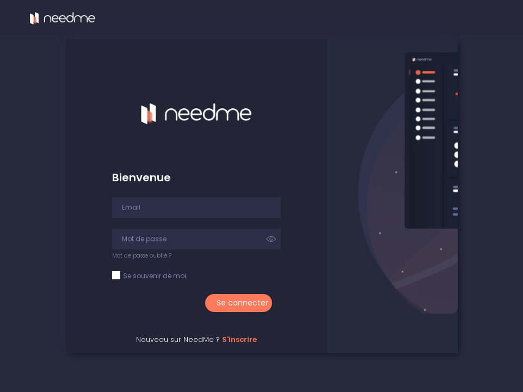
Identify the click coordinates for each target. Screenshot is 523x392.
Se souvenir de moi (154, 275)
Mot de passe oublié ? (141, 256)
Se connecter (242, 302)
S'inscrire (239, 339)
